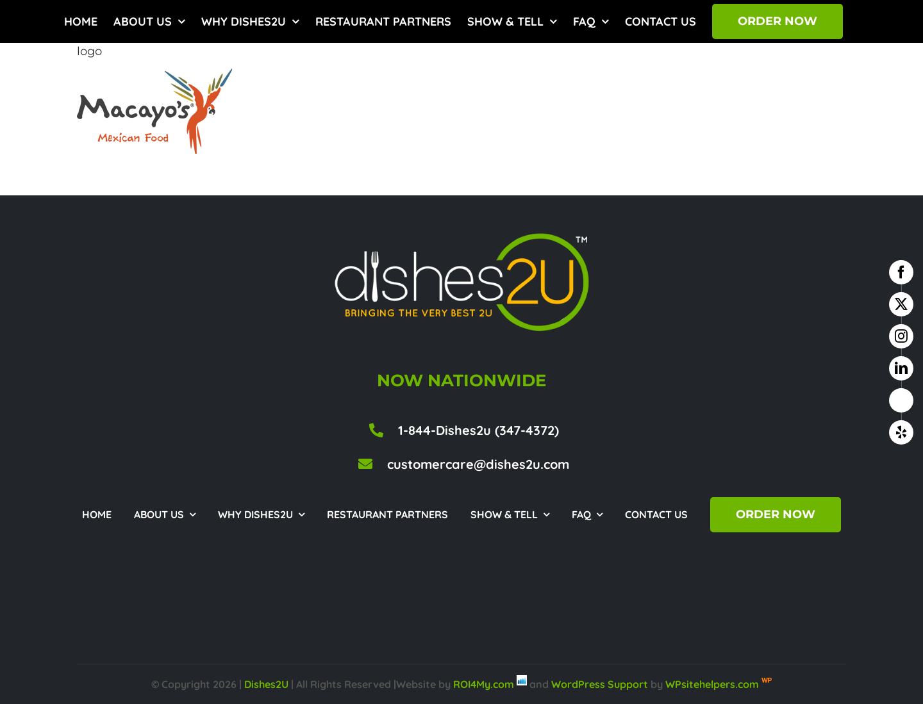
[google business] (901, 400)
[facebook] (901, 272)
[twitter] (901, 304)
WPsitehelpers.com (713, 684)
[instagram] (901, 336)
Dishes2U (266, 684)
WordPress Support (599, 684)
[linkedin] (901, 368)
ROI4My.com (483, 684)
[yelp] (901, 432)
